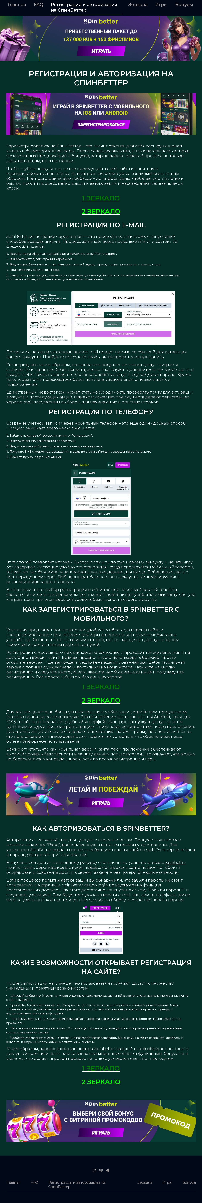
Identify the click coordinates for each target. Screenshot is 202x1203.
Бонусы (184, 4)
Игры (161, 4)
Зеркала (138, 4)
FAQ (38, 4)
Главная (17, 4)
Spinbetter (175, 862)
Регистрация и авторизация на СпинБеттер (84, 7)
